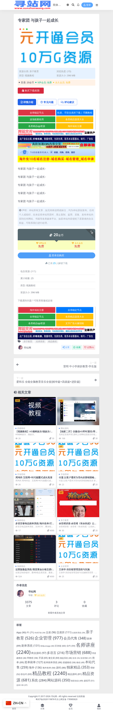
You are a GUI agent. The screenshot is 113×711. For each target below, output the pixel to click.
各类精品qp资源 (36, 126)
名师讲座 (40, 341)
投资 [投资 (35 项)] (76, 658)
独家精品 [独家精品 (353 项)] (78, 667)
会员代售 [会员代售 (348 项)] (74, 638)
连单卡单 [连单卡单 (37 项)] (21, 685)
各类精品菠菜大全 (74, 119)
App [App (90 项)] (21, 632)
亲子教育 (34, 71)
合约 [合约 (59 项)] (70, 645)
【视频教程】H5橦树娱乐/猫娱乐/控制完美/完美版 (34, 433)
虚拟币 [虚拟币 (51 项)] (89, 680)
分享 (66, 347)
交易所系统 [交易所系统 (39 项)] (78, 632)
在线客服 (81, 696)
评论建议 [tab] (67, 102)
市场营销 (21, 474)
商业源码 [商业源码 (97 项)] (38, 653)
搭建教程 (21, 428)
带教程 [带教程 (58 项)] (32, 657)
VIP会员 (41, 243)
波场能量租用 (37, 119)
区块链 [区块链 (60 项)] (60, 645)
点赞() (89, 347)
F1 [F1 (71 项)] (30, 632)
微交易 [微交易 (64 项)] (53, 657)
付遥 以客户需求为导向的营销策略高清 (78, 479)
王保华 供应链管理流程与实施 (74, 569)
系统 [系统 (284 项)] (39, 680)
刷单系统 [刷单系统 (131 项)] (30, 645)
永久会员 (77, 243)
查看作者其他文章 (56, 613)
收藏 (77, 347)
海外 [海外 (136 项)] (35, 667)
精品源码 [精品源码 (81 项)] (75, 674)
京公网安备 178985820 (66, 699)
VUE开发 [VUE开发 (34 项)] (40, 633)
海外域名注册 (75, 126)
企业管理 (65, 566)
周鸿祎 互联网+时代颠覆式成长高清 (33, 477)
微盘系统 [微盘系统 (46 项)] (66, 658)
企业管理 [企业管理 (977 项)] (48, 638)
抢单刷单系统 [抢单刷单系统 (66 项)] (53, 662)
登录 (87, 5)
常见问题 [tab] (47, 102)
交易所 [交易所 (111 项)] (64, 632)
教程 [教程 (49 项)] (80, 662)
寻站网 (24, 347)
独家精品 (21, 520)
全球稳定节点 (37, 112)
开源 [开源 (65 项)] (43, 657)
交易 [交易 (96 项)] (51, 632)
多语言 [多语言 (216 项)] (55, 653)
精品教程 (52, 341)
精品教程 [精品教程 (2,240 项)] (49, 673)
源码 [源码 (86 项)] (61, 667)
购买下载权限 (31, 90)
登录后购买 (56, 255)
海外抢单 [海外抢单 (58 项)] (48, 667)
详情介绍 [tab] (27, 102)
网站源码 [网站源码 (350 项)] (58, 680)
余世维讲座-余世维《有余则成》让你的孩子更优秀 (78, 525)
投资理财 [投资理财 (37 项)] (86, 658)
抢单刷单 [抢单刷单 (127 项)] (34, 662)
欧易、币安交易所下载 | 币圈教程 (74, 112)
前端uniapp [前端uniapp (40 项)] (47, 646)
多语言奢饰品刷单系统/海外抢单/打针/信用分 (33, 525)
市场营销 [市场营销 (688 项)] (78, 652)
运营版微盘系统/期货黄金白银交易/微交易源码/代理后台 (33, 571)
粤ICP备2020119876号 (46, 699)
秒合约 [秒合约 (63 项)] (26, 674)
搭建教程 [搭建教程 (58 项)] (69, 662)
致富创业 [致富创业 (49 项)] (77, 680)
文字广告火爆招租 (74, 323)
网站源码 (65, 428)
